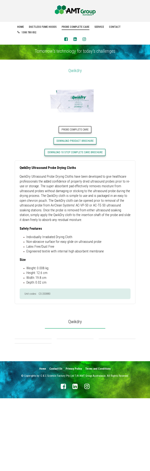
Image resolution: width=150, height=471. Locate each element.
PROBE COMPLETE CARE (75, 26)
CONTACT (115, 26)
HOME (20, 26)
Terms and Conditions (98, 441)
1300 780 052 (26, 32)
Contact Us (55, 441)
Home (42, 441)
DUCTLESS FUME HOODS (43, 26)
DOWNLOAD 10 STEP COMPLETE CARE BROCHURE (75, 152)
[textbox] (75, 321)
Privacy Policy (74, 441)
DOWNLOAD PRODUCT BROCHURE (75, 140)
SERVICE (99, 26)
